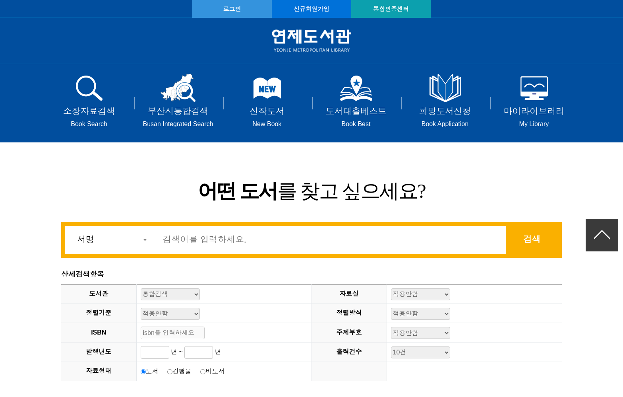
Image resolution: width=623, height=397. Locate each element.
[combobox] (109, 240)
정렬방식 (349, 312)
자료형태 (98, 371)
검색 (532, 240)
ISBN (98, 332)
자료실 (349, 293)
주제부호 (349, 332)
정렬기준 (98, 312)
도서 (152, 371)
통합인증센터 (391, 9)
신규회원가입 (311, 9)
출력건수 (349, 351)
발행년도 (98, 351)
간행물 (182, 371)
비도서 (214, 371)
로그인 (232, 9)
